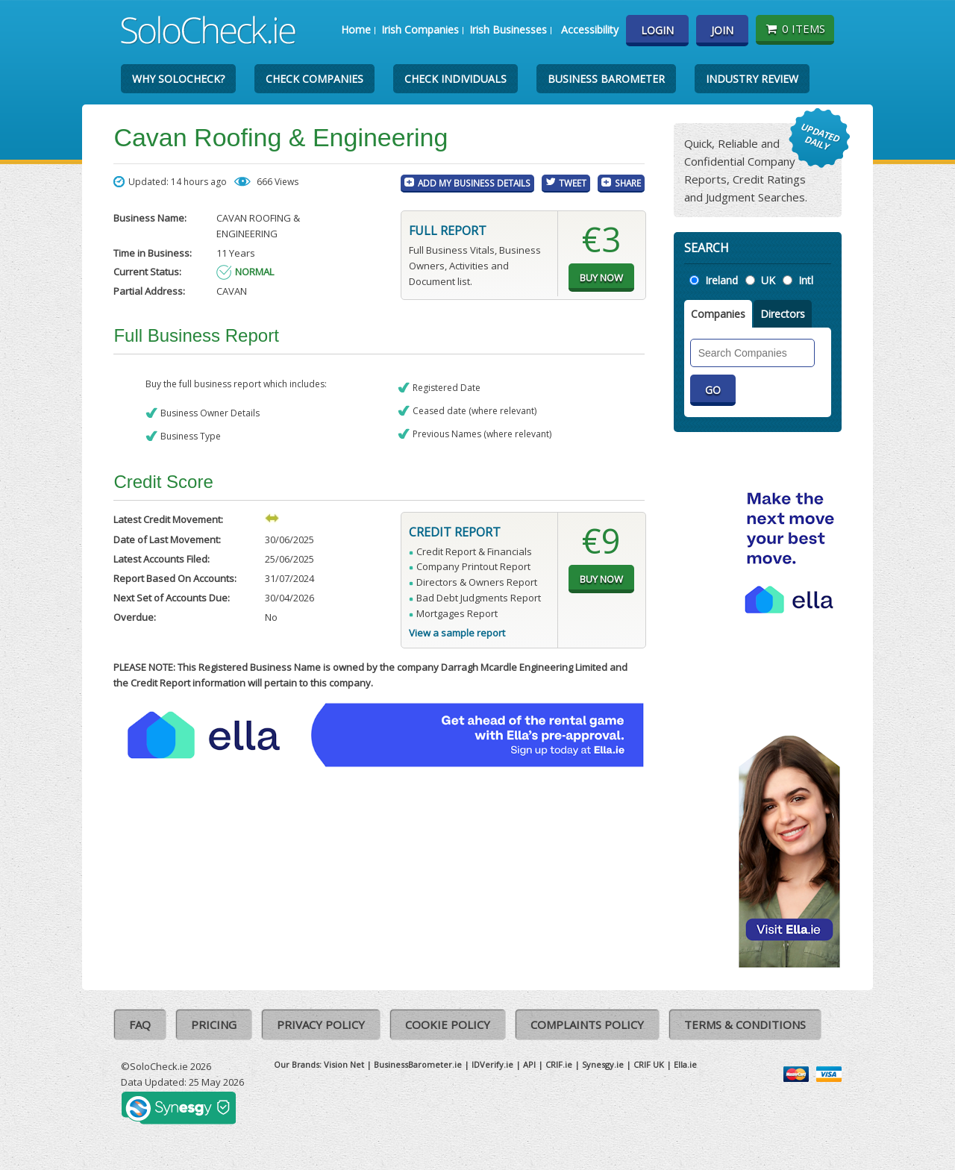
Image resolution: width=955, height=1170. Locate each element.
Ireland (721, 280)
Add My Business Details (474, 183)
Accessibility (590, 29)
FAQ (140, 1024)
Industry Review (752, 79)
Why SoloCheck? (178, 79)
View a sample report (457, 632)
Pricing (214, 1024)
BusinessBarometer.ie (418, 1064)
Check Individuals (455, 79)
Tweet (572, 183)
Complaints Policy (587, 1024)
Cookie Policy (447, 1024)
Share (628, 183)
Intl (805, 280)
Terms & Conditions (745, 1024)
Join (722, 30)
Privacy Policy (321, 1024)
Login (657, 30)
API (529, 1064)
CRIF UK (648, 1064)
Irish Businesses (508, 29)
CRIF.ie (558, 1064)
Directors (782, 314)
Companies (718, 314)
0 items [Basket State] (795, 28)
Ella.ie (685, 1064)
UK (768, 280)
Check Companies (314, 79)
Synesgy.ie (603, 1064)
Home (356, 29)
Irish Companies (420, 29)
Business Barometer (606, 79)
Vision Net (344, 1064)
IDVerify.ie (492, 1064)
